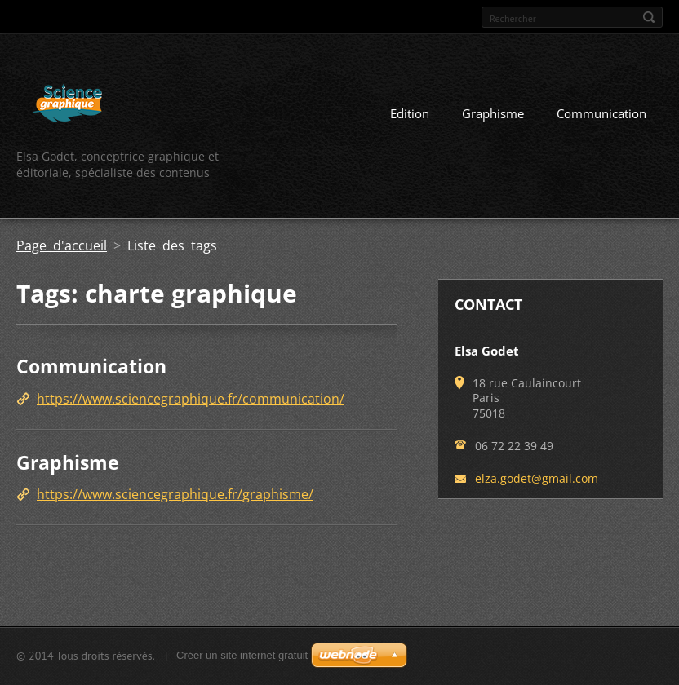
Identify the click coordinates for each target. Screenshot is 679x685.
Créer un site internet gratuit (242, 655)
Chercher (649, 17)
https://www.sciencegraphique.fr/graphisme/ (175, 494)
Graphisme (493, 113)
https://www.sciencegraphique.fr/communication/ (190, 399)
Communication (601, 113)
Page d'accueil (61, 245)
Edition (409, 113)
